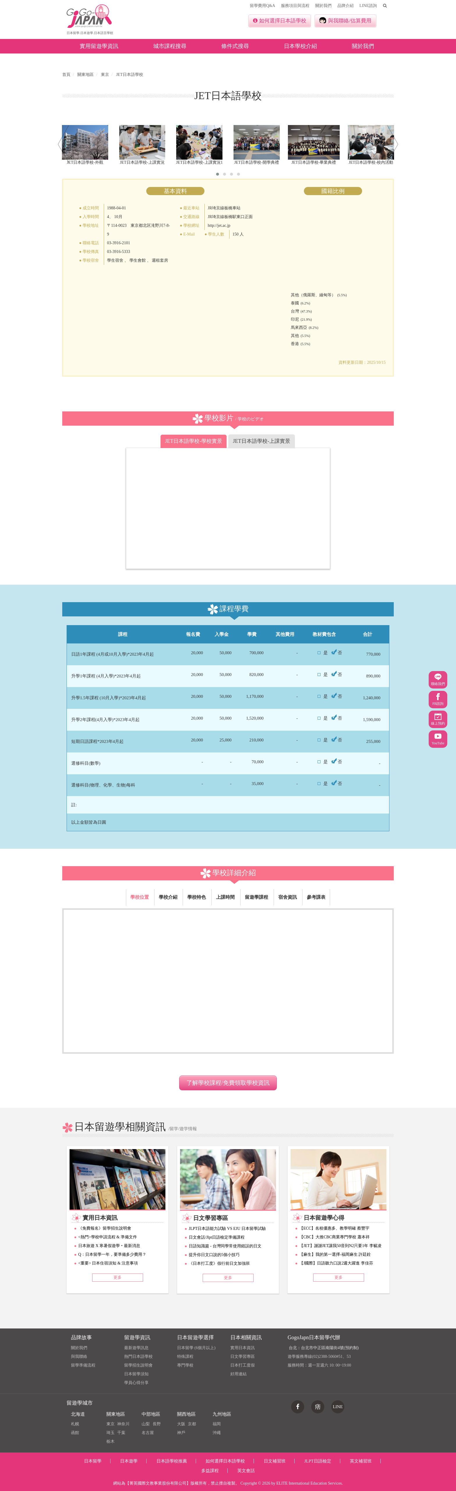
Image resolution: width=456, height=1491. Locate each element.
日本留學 (92, 1461)
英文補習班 (361, 1461)
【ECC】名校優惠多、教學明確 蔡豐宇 (334, 1228)
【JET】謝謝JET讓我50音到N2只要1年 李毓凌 (340, 1246)
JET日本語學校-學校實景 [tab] (193, 441)
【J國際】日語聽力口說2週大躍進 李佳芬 (336, 1263)
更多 (117, 1277)
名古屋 (148, 1433)
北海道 (78, 1414)
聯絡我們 (438, 679)
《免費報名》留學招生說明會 (104, 1228)
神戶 (181, 1433)
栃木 (110, 1441)
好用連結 (238, 1374)
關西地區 (186, 1414)
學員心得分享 (136, 1383)
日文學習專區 (242, 1356)
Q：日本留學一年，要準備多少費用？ (112, 1254)
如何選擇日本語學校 (279, 21)
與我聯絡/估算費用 (345, 20)
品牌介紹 (345, 5)
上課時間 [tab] (225, 897)
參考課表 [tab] (316, 897)
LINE (338, 1406)
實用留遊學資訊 (99, 46)
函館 (75, 1433)
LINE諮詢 (368, 5)
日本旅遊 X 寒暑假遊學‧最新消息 (109, 1246)
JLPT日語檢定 (317, 1461)
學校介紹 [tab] (168, 897)
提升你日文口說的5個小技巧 (214, 1255)
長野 (157, 1424)
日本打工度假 (242, 1365)
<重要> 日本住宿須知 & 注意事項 (108, 1263)
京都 (192, 1424)
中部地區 (151, 1414)
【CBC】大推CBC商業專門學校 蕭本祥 (334, 1237)
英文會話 (246, 1470)
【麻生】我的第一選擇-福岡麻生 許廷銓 (335, 1254)
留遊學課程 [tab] (256, 897)
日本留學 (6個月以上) (196, 1348)
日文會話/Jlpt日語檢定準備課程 (217, 1237)
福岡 (217, 1424)
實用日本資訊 (242, 1348)
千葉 (121, 1433)
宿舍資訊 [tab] (287, 897)
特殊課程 (185, 1356)
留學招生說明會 (138, 1365)
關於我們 (323, 5)
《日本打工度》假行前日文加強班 (219, 1263)
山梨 (146, 1424)
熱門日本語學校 (138, 1356)
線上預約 (438, 719)
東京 (110, 1424)
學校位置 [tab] (139, 897)
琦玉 (110, 1433)
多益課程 (210, 1470)
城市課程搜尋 (169, 46)
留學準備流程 (83, 1365)
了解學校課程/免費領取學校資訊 (228, 1083)
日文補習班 (275, 1461)
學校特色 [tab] (196, 897)
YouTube (438, 739)
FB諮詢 (438, 699)
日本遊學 (129, 1461)
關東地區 (115, 1414)
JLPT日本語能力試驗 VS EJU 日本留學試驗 (227, 1228)
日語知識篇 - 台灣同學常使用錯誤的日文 (225, 1246)
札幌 (75, 1424)
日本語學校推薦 (171, 1461)
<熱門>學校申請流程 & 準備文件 (107, 1237)
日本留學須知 (136, 1374)
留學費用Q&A (262, 5)
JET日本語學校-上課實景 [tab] (261, 441)
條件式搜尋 (235, 46)
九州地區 (222, 1414)
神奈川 (123, 1424)
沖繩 (217, 1433)
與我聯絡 (79, 1356)
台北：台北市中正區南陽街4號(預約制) (324, 1348)
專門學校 (185, 1365)
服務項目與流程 (295, 5)
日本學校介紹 (300, 46)
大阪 (181, 1424)
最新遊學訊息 (136, 1348)
